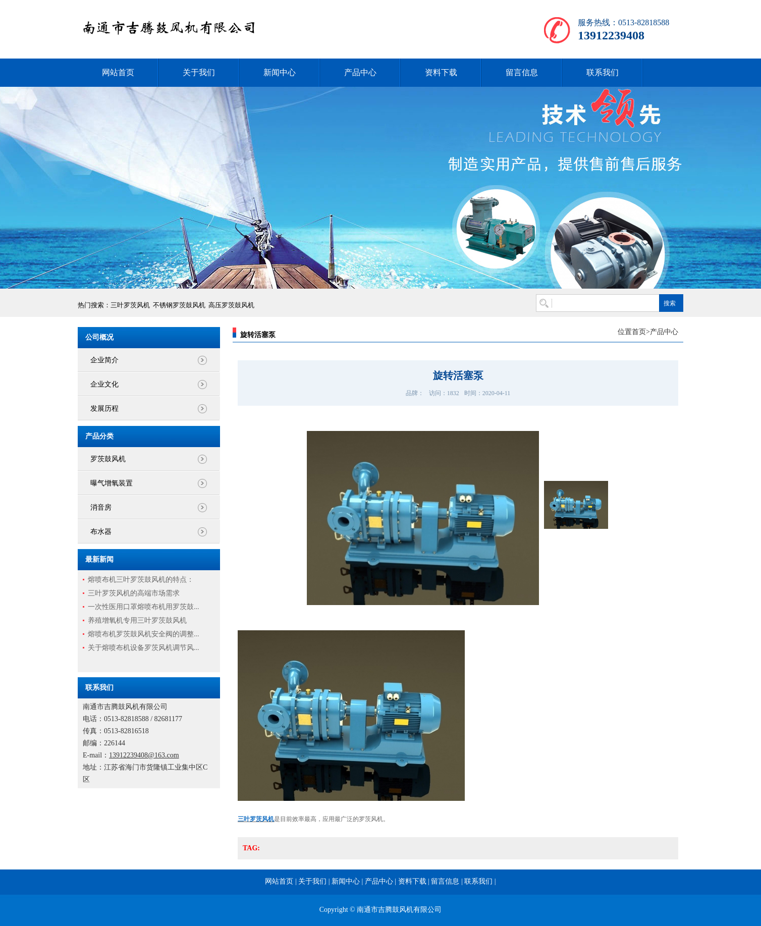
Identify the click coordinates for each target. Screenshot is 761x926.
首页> (641, 332)
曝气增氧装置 (111, 483)
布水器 (101, 531)
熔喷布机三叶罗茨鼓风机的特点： (141, 579)
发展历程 (104, 408)
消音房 (101, 507)
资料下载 (441, 72)
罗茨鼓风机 (108, 459)
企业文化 (104, 384)
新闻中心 (279, 72)
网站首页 (118, 72)
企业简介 (104, 360)
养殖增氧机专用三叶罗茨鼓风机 (137, 620)
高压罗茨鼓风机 (231, 305)
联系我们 (602, 72)
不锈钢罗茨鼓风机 (179, 305)
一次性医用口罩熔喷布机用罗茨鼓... (143, 607)
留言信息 (522, 72)
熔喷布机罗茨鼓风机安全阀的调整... (143, 634)
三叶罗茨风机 (130, 305)
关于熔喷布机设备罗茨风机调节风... (143, 647)
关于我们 (199, 72)
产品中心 (360, 72)
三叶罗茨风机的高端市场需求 (134, 593)
